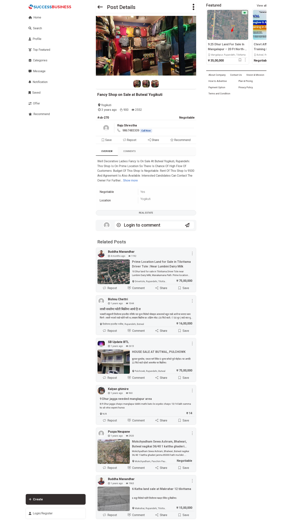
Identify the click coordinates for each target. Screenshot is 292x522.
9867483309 (137, 130)
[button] (193, 7)
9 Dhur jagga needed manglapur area (126, 399)
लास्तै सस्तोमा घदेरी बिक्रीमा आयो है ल (120, 309)
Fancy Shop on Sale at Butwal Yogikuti (129, 94)
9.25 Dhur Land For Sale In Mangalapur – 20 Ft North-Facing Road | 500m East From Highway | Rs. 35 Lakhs (226, 47)
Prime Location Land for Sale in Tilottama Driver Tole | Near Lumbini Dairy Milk (161, 264)
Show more (130, 180)
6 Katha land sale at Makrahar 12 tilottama (161, 489)
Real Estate (146, 212)
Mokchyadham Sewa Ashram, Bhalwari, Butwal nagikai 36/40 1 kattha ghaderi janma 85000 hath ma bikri (159, 444)
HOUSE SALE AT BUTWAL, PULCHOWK (159, 352)
